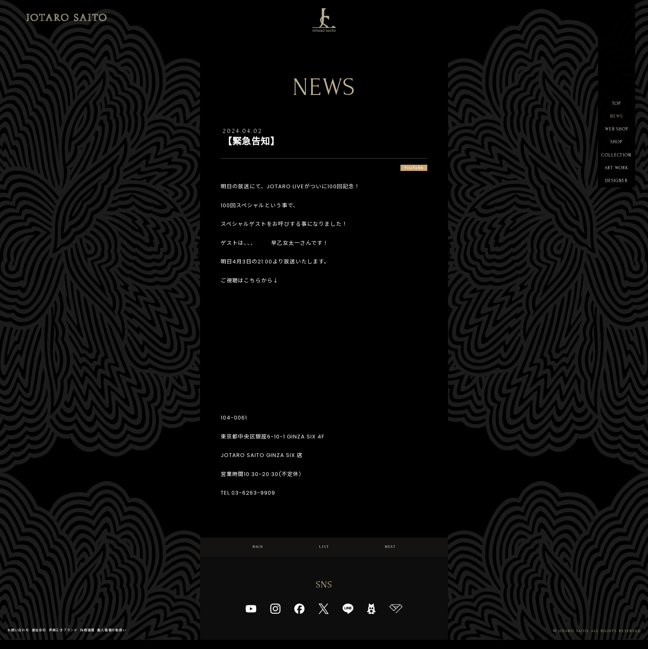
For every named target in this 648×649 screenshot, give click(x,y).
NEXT (390, 551)
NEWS (616, 121)
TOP (616, 105)
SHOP (616, 155)
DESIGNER (616, 204)
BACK (258, 551)
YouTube (410, 168)
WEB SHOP (616, 138)
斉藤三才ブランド (76, 639)
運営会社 (46, 639)
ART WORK (616, 188)
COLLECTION (616, 171)
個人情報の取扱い (135, 639)
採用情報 (106, 639)
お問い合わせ (21, 639)
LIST (324, 551)
